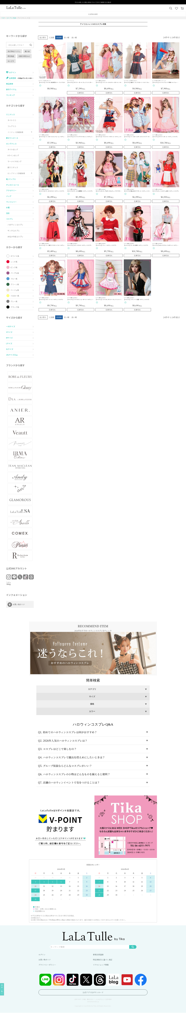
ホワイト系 (14, 256)
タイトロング (13, 149)
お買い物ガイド (45, 960)
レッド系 (13, 261)
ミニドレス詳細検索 (15, 132)
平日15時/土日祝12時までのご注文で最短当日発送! (93, 2)
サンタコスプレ (14, 230)
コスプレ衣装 (11, 18)
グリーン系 (14, 284)
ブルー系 (13, 278)
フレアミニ (12, 126)
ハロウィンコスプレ (15, 224)
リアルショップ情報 (101, 965)
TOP (3, 18)
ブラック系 (14, 307)
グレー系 (13, 301)
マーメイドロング (15, 161)
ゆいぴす (11, 61)
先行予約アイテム (14, 51)
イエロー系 (14, 295)
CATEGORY (93, 14)
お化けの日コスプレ (15, 236)
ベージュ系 (14, 290)
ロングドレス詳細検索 (16, 173)
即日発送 (11, 56)
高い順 (74, 37)
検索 (132, 947)
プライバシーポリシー (47, 965)
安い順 (66, 37)
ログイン (42, 955)
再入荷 (27, 51)
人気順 (51, 37)
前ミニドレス (13, 167)
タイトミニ (12, 120)
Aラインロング (13, 155)
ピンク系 (13, 267)
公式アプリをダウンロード (93, 992)
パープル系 (14, 273)
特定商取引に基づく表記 (102, 960)
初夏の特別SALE (24, 56)
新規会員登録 (98, 955)
